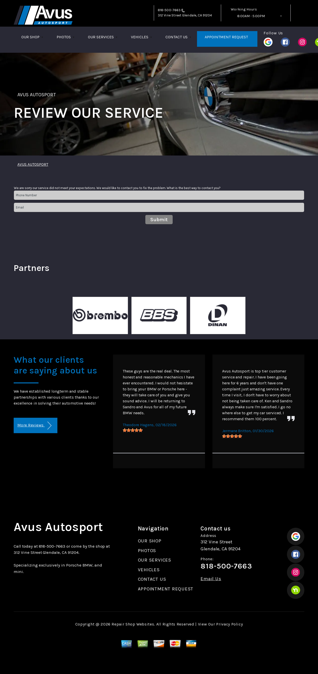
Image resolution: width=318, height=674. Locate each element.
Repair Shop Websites (133, 624)
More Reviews (34, 425)
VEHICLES (139, 37)
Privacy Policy (229, 624)
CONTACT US (176, 37)
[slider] (133, 430)
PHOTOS (64, 37)
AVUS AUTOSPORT (36, 95)
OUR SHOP (30, 37)
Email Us (210, 578)
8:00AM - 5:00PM (251, 16)
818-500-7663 (169, 10)
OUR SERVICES (101, 37)
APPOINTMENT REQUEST (226, 37)
